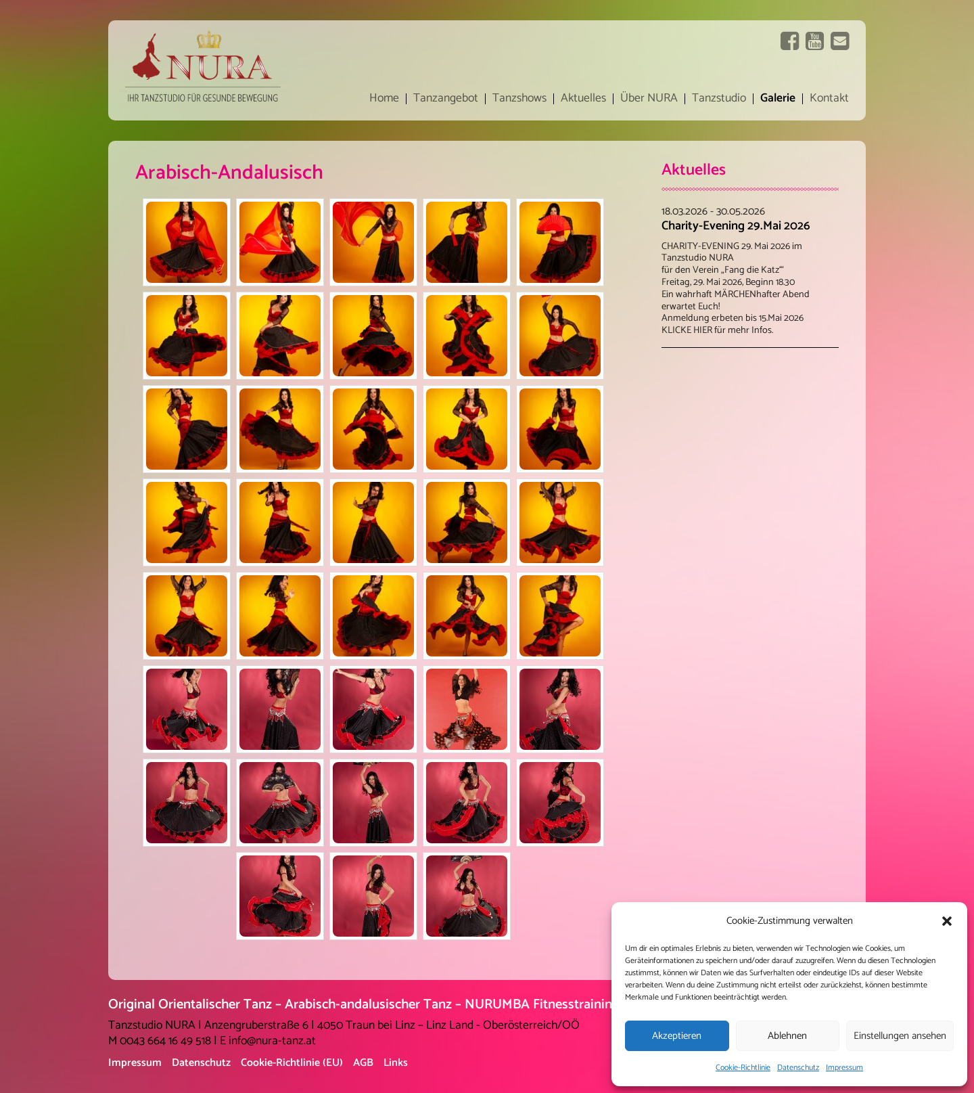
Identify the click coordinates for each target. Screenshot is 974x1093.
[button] (947, 921)
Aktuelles (583, 98)
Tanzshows (519, 98)
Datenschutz (798, 1067)
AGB (363, 1063)
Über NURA (649, 98)
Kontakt (829, 98)
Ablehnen (787, 1035)
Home (384, 98)
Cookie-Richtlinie (743, 1067)
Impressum (844, 1067)
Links (396, 1063)
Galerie (777, 98)
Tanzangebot (445, 98)
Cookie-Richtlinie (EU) (292, 1063)
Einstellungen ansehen (900, 1035)
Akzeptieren (676, 1035)
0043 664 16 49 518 (165, 1041)
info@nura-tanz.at (272, 1041)
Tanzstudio (719, 98)
